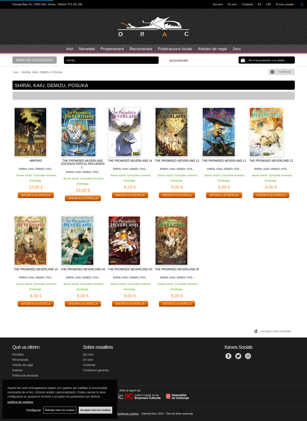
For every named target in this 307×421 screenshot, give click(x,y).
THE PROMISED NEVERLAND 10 (36, 269)
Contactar (247, 4)
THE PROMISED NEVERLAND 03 (130, 269)
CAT (268, 4)
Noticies (17, 370)
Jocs (236, 49)
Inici (69, 49)
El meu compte (284, 4)
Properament (112, 49)
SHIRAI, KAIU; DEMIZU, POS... (36, 169)
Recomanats (140, 49)
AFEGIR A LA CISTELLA (35, 195)
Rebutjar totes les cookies (60, 410)
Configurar (33, 410)
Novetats (87, 49)
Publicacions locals (175, 49)
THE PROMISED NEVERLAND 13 (177, 160)
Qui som (218, 4)
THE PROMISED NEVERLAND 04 (83, 269)
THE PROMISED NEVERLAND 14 (130, 160)
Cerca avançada (178, 60)
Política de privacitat (25, 375)
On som (232, 4)
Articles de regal (212, 49)
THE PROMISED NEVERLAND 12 (271, 160)
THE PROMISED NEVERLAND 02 (177, 269)
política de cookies (20, 402)
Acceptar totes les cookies (95, 410)
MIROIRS (36, 160)
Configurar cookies (127, 413)
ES (259, 4)
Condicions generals (96, 370)
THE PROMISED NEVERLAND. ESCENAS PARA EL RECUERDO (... (83, 164)
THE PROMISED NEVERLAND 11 (224, 160)
